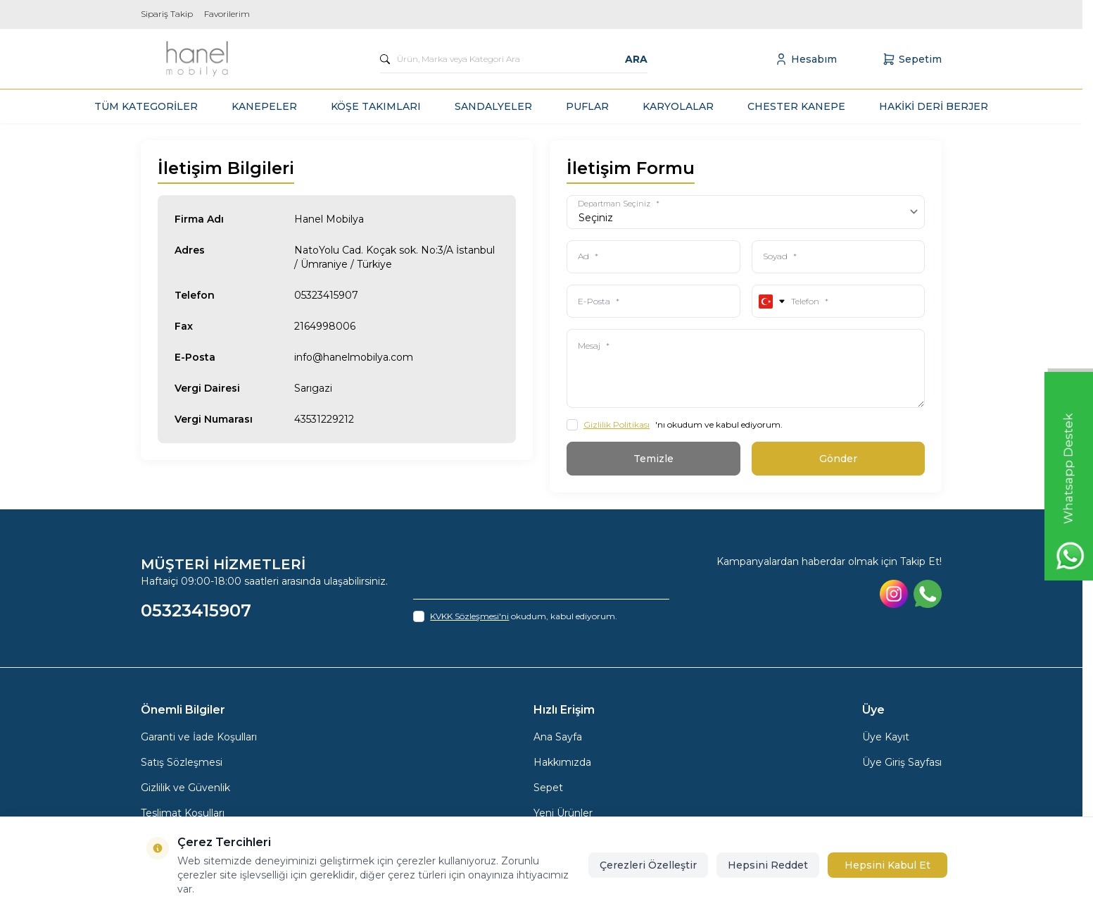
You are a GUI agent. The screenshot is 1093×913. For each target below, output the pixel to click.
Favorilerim (227, 13)
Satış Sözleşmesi (181, 763)
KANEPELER (264, 106)
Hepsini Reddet (768, 865)
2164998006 (324, 326)
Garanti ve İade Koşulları (199, 738)
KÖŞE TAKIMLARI (376, 106)
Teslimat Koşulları (183, 814)
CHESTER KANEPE (796, 106)
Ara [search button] (636, 59)
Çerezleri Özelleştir (648, 865)
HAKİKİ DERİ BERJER (933, 106)
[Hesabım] (805, 59)
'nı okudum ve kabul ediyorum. (675, 426)
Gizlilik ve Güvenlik (185, 789)
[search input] (513, 59)
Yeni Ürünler (563, 814)
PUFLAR (587, 106)
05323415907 (326, 295)
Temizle (653, 460)
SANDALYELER (493, 106)
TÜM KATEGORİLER (146, 106)
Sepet (548, 789)
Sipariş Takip (167, 13)
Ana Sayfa (557, 738)
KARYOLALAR (678, 106)
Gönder (838, 460)
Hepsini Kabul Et (887, 865)
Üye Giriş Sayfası (902, 763)
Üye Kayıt (885, 738)
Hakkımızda (562, 763)
